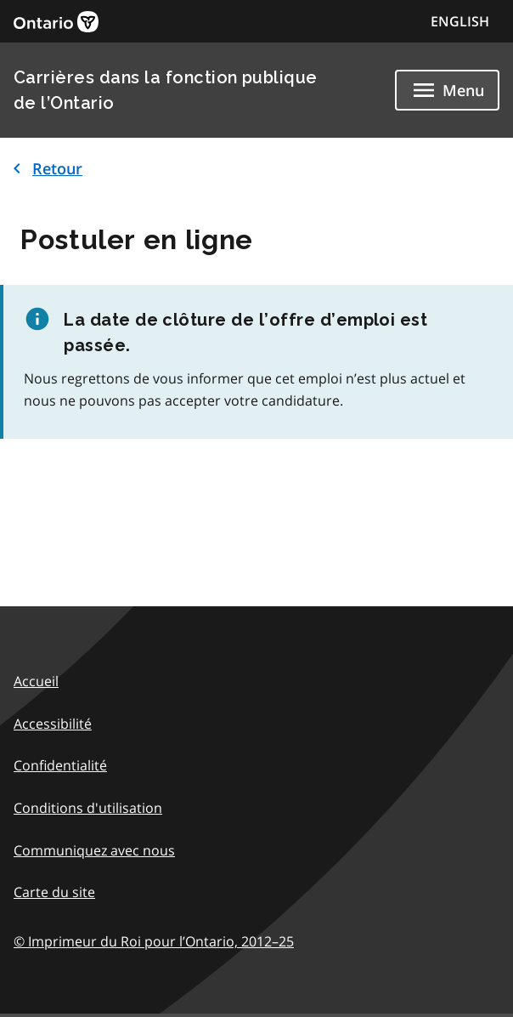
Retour (44, 168)
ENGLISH (460, 21)
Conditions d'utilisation (88, 807)
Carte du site (54, 892)
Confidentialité (60, 765)
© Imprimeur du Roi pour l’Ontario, (154, 941)
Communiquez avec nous (94, 850)
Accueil (36, 681)
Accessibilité (53, 723)
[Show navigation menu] (447, 90)
